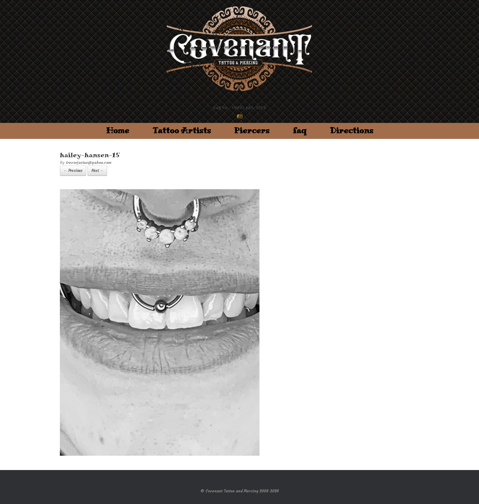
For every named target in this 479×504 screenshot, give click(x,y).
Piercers (251, 131)
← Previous (73, 170)
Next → (97, 170)
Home (117, 131)
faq (300, 131)
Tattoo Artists (181, 131)
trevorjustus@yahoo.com (88, 162)
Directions (351, 131)
